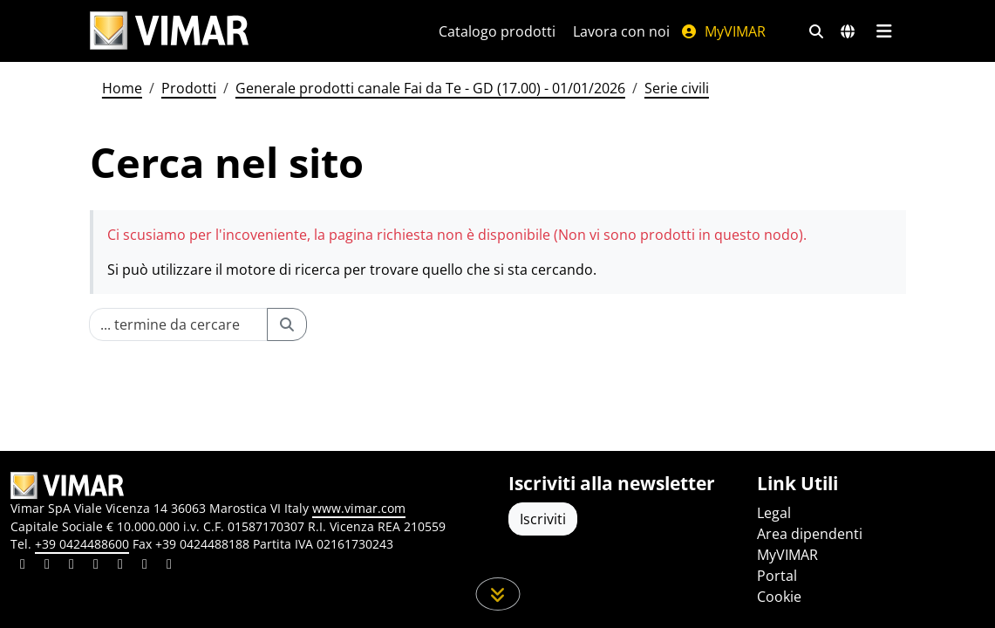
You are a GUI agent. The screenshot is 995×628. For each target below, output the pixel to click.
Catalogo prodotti (497, 31)
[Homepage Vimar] (169, 31)
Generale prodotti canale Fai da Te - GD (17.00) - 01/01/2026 (430, 88)
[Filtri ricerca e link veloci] (816, 31)
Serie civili (676, 88)
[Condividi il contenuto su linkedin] (22, 566)
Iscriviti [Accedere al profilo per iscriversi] (543, 519)
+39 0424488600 (82, 544)
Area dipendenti (809, 533)
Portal (777, 575)
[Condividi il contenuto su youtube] (120, 566)
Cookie (779, 596)
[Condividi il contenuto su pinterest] (71, 566)
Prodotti (188, 88)
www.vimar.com (358, 508)
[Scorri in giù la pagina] (497, 594)
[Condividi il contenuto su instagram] (96, 566)
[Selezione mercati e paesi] (847, 31)
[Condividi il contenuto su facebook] (47, 566)
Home (122, 88)
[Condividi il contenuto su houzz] (144, 566)
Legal (774, 512)
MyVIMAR (723, 31)
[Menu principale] (884, 31)
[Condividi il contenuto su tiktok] (169, 566)
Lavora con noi (621, 31)
